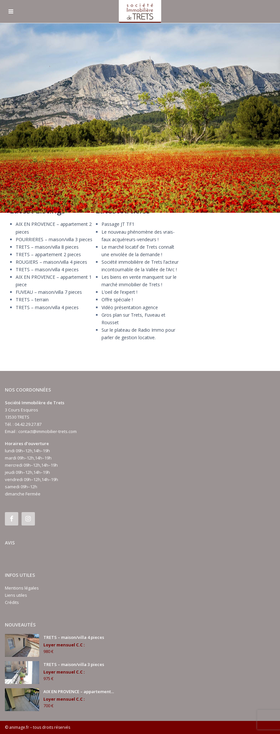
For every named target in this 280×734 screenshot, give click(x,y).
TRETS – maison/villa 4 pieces (47, 269)
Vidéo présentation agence (129, 307)
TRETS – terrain (32, 299)
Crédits (12, 602)
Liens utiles (16, 595)
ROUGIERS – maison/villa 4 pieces (51, 262)
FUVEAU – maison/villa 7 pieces (49, 292)
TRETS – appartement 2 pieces (48, 254)
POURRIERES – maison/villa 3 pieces (54, 239)
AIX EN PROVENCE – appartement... (78, 691)
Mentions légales (22, 588)
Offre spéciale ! (117, 299)
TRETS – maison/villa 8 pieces (47, 247)
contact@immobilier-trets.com (47, 431)
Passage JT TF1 (117, 224)
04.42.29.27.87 (28, 424)
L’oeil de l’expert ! (119, 292)
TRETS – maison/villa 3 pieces (73, 664)
